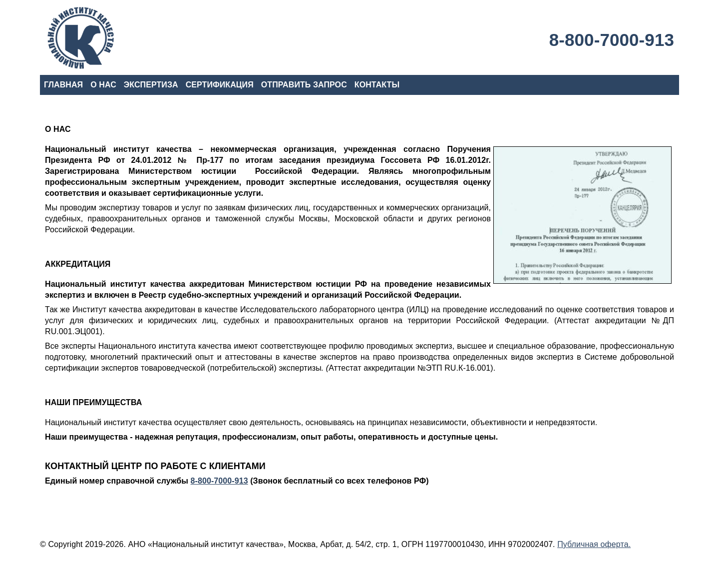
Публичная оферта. (594, 544)
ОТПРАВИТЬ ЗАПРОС (304, 84)
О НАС (103, 84)
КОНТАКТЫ (377, 84)
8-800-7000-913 (611, 39)
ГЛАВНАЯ (63, 84)
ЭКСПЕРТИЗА (151, 84)
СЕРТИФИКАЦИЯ (220, 84)
